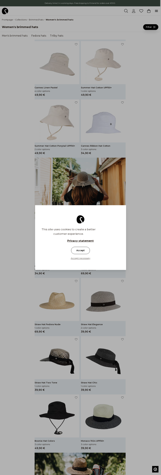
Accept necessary (80, 258)
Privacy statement (80, 240)
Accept (80, 250)
